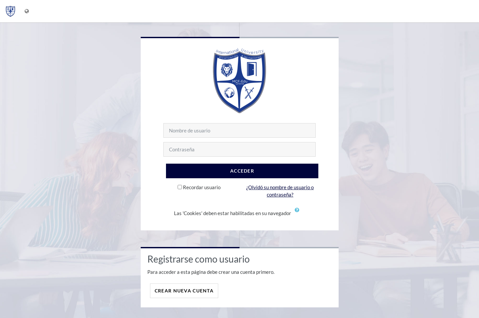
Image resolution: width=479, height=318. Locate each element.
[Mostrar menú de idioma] (27, 11)
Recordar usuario (202, 187)
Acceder (242, 171)
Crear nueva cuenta (184, 290)
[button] (299, 213)
